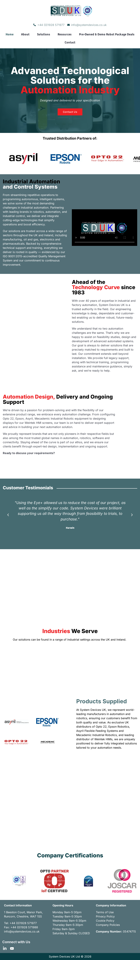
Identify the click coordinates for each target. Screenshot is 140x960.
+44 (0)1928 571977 (23, 923)
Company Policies (108, 925)
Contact (70, 42)
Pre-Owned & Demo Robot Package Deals (106, 34)
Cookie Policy (105, 920)
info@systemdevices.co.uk (22, 931)
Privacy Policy (105, 916)
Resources (64, 34)
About (25, 34)
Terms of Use (105, 912)
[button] (8, 515)
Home (10, 34)
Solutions (43, 34)
